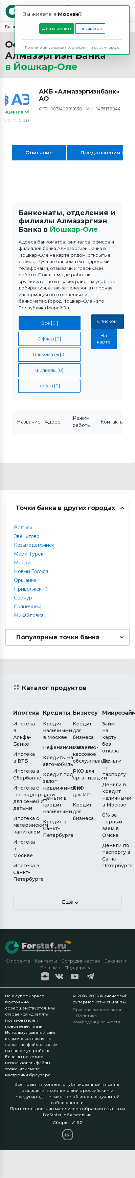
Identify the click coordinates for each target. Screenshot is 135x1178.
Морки (22, 563)
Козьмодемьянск (34, 545)
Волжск (23, 527)
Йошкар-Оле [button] (74, 229)
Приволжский (31, 589)
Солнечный (27, 607)
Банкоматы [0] (49, 354)
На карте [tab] (104, 338)
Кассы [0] (49, 385)
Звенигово (27, 536)
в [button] (41, 66)
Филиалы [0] (49, 370)
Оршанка (25, 580)
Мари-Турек (29, 554)
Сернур (23, 598)
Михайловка (29, 615)
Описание (39, 152)
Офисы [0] (49, 338)
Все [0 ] (49, 323)
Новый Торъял (31, 571)
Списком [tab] (107, 321)
